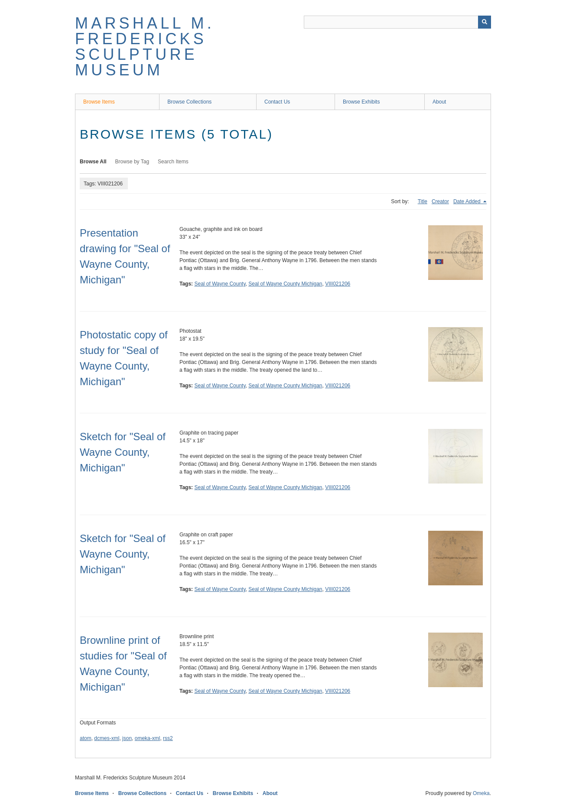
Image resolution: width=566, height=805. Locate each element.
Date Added (467, 201)
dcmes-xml (106, 738)
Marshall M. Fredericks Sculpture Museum (145, 46)
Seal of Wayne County (219, 284)
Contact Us (277, 102)
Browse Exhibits (361, 102)
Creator (440, 201)
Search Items (173, 162)
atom (85, 738)
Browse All (93, 162)
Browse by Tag (132, 162)
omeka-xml (147, 738)
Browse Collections (189, 102)
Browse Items (99, 102)
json (127, 738)
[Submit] (484, 22)
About (439, 102)
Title (422, 201)
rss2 (168, 738)
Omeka (481, 793)
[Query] (397, 22)
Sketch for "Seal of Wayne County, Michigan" (123, 452)
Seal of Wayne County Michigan (285, 284)
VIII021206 (337, 284)
